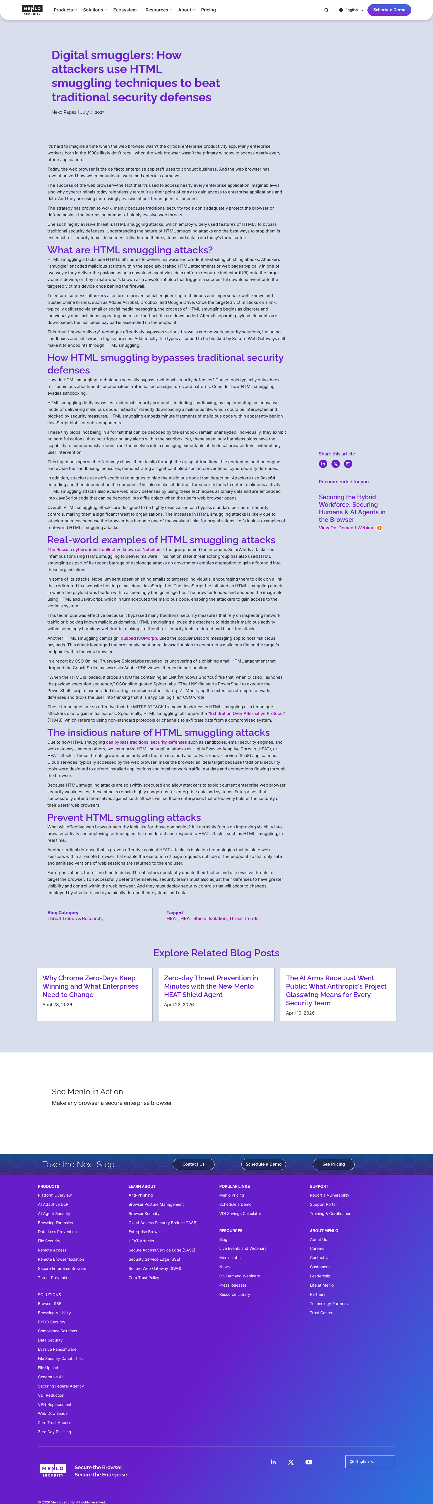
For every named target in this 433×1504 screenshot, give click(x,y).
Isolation (218, 918)
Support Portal (323, 1204)
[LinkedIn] (273, 1462)
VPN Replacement (54, 1404)
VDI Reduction (51, 1395)
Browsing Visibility (54, 1312)
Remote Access (52, 1250)
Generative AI (50, 1376)
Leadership (320, 1275)
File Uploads (49, 1367)
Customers (319, 1266)
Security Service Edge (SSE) (154, 1259)
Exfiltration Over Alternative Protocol (247, 713)
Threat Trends (244, 918)
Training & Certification (330, 1213)
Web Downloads (53, 1413)
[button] (64, 9)
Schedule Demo (389, 9)
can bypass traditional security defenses (146, 742)
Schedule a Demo (264, 1164)
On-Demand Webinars (239, 1275)
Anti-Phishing (141, 1195)
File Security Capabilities (60, 1358)
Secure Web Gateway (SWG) (155, 1268)
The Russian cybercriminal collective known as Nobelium (104, 549)
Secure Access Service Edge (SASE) (162, 1250)
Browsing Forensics (55, 1222)
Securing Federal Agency (61, 1386)
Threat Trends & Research (74, 918)
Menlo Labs (229, 1257)
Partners (317, 1294)
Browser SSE (49, 1303)
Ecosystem (125, 10)
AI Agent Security (54, 1213)
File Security (49, 1240)
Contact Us (193, 1164)
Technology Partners (329, 1303)
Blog (223, 1239)
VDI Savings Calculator (240, 1213)
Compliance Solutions (57, 1330)
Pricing (208, 10)
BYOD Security (51, 1321)
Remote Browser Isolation (61, 1259)
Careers (317, 1248)
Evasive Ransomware (57, 1349)
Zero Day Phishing (54, 1431)
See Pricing (334, 1164)
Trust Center (321, 1312)
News (224, 1266)
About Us (318, 1239)
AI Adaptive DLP (53, 1204)
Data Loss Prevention (57, 1231)
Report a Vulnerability (329, 1195)
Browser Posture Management (156, 1204)
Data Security (50, 1340)
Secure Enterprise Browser (62, 1268)
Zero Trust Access (54, 1422)
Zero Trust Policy (144, 1277)
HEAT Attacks (141, 1240)
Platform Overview (55, 1195)
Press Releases (233, 1285)
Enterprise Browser (146, 1231)
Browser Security (144, 1213)
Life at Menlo (322, 1285)
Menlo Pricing (231, 1195)
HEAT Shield (193, 918)
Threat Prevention (54, 1277)
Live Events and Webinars (242, 1248)
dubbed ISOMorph (139, 638)
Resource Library (234, 1294)
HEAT (172, 918)
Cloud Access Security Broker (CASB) (163, 1222)
